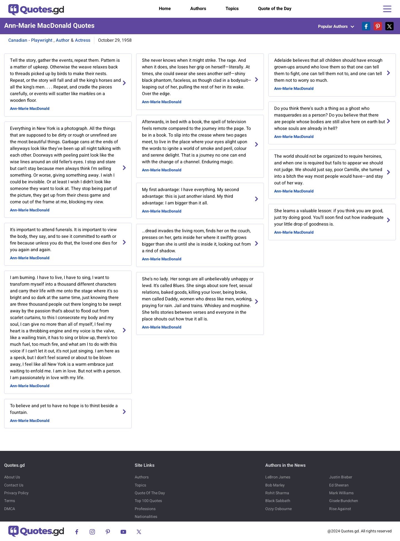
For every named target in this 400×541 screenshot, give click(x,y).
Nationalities (146, 517)
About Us (12, 477)
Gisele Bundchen (343, 501)
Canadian (17, 40)
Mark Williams (341, 493)
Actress (82, 40)
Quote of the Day (274, 8)
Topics (232, 8)
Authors (198, 8)
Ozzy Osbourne (278, 509)
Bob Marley (275, 485)
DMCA (9, 509)
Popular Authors (336, 26)
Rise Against (340, 509)
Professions (145, 509)
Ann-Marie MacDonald (29, 109)
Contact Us (13, 485)
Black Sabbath (277, 501)
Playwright (41, 40)
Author (62, 40)
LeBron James (277, 477)
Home (165, 8)
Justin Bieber (340, 477)
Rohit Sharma (277, 493)
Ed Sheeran (339, 485)
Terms (9, 501)
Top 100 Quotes (148, 501)
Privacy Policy (16, 493)
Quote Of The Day (150, 493)
